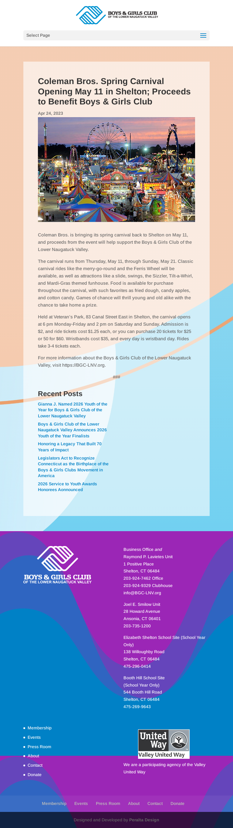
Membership (40, 727)
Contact (35, 765)
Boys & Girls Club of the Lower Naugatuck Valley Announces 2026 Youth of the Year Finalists (72, 430)
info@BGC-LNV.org (142, 592)
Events (34, 737)
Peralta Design (144, 819)
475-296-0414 (137, 666)
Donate (35, 774)
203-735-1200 (137, 625)
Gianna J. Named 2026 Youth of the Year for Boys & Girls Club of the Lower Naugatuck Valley (72, 410)
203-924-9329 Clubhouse (148, 585)
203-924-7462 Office (143, 578)
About (33, 755)
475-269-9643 (137, 706)
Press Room (39, 746)
